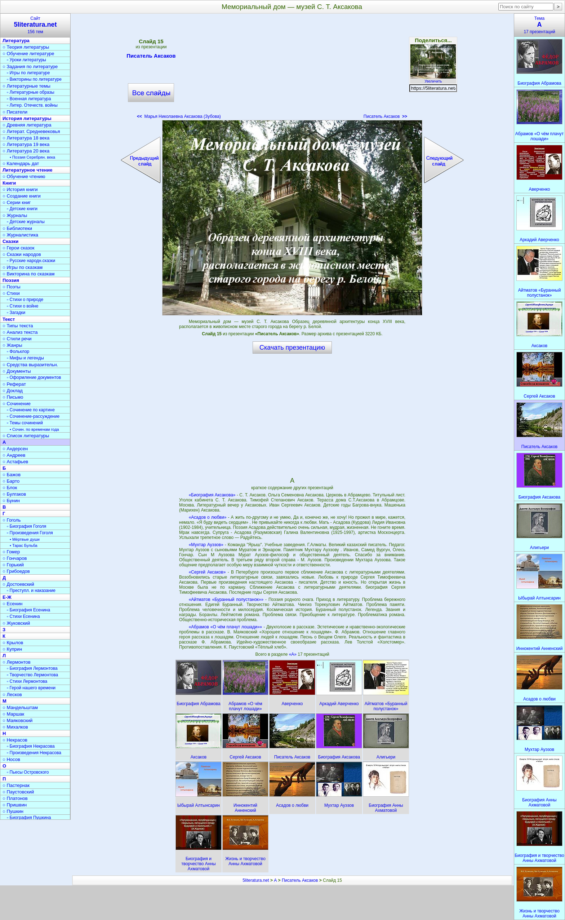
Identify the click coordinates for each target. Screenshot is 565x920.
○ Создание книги (22, 196)
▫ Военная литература (29, 98)
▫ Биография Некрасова (31, 746)
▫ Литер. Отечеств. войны (32, 105)
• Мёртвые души (25, 539)
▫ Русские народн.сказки (31, 260)
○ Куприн (12, 649)
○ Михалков (15, 727)
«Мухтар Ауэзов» (206, 544)
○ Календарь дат (21, 163)
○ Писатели (15, 112)
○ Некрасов (15, 740)
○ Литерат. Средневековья (31, 131)
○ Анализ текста (20, 332)
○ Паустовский (18, 792)
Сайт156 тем (35, 25)
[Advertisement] (292, 68)
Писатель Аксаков (150, 57)
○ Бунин (11, 500)
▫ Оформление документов (34, 377)
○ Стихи (11, 293)
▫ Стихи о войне (22, 306)
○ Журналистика (20, 235)
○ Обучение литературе (28, 53)
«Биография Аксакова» (212, 494)
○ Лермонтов (17, 662)
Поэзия (11, 280)
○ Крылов (13, 642)
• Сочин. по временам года (34, 429)
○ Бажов (12, 474)
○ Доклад (13, 390)
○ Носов (11, 759)
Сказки (10, 241)
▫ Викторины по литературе (34, 79)
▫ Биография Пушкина (29, 817)
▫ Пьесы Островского (28, 772)
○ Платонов (15, 798)
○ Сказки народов (22, 254)
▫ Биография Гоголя (26, 526)
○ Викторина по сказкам (28, 274)
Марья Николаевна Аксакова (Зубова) (179, 116)
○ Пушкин (13, 811)
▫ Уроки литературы (26, 59)
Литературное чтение (27, 170)
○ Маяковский (17, 720)
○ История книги (20, 189)
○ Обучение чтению (24, 176)
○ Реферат (14, 384)
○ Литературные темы (26, 86)
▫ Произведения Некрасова (34, 752)
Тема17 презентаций (539, 25)
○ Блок (10, 487)
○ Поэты (12, 286)
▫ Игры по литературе (28, 72)
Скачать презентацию (292, 347)
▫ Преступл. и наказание (31, 590)
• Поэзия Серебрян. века (32, 157)
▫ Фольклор (18, 351)
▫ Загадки (16, 312)
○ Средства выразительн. (30, 364)
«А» (293, 654)
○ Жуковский (16, 623)
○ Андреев (14, 455)
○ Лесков (12, 694)
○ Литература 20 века (26, 151)
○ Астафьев (15, 461)
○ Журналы (15, 215)
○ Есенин (12, 603)
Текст (9, 319)
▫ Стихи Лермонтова (27, 681)
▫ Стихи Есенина (23, 616)
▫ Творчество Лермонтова (32, 674)
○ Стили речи (17, 338)
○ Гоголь (12, 520)
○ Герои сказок (19, 248)
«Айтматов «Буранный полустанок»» (226, 599)
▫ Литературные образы (30, 92)
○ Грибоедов (16, 571)
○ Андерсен (15, 448)
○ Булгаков (14, 494)
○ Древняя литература (27, 125)
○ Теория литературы (26, 47)
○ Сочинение (17, 403)
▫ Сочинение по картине (31, 409)
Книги (9, 183)
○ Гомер (11, 551)
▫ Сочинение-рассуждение (33, 416)
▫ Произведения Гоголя (30, 532)
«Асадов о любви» (208, 517)
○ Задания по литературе (30, 66)
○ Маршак (13, 714)
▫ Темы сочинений (25, 422)
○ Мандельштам (20, 707)
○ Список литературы (26, 435)
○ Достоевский (18, 584)
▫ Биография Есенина (28, 609)
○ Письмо (13, 397)
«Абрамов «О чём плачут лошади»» (225, 626)
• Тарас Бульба (23, 545)
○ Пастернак (16, 785)
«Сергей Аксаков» (207, 572)
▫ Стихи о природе (25, 299)
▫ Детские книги (22, 208)
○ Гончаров (15, 558)
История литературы (27, 118)
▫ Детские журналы (26, 221)
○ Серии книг (17, 202)
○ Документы (17, 371)
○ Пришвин (15, 805)
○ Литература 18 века (26, 138)
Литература (16, 40)
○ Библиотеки (17, 228)
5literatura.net (256, 880)
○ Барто (11, 481)
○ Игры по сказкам (23, 267)
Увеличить (433, 79)
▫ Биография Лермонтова (32, 668)
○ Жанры (12, 345)
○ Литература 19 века (26, 144)
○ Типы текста (18, 325)
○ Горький (13, 564)
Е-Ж (7, 597)
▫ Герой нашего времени (31, 687)
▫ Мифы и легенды (25, 358)
